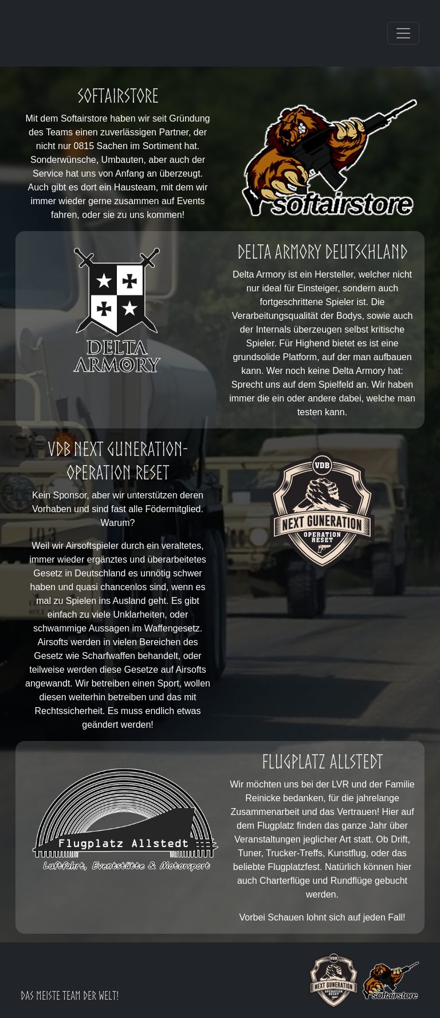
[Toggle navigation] (403, 33)
